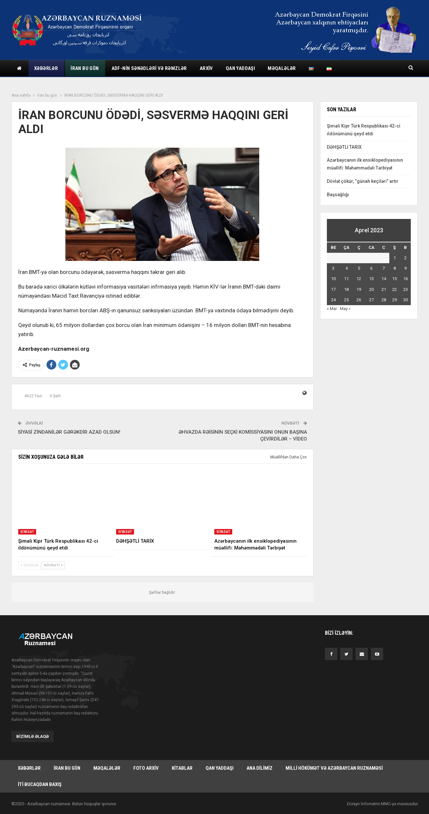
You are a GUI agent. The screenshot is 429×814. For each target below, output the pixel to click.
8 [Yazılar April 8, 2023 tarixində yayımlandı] (395, 268)
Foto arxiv (146, 768)
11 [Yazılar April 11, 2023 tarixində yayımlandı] (346, 278)
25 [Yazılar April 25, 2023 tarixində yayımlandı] (346, 299)
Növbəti (53, 565)
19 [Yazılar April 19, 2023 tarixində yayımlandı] (358, 289)
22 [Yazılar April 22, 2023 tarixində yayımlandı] (394, 289)
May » (345, 308)
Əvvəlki (29, 565)
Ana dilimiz (260, 768)
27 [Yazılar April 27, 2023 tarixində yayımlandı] (371, 299)
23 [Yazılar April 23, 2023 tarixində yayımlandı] (405, 289)
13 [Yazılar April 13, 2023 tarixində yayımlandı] (371, 278)
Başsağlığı (338, 194)
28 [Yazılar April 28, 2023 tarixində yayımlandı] (384, 299)
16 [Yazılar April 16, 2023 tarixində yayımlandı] (405, 278)
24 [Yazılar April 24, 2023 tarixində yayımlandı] (333, 299)
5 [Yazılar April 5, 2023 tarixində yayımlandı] (359, 268)
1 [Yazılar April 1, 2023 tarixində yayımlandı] (395, 257)
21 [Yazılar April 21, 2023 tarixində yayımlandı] (384, 289)
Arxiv (206, 68)
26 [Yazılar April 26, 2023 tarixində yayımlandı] (358, 299)
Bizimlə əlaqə (32, 736)
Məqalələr (282, 68)
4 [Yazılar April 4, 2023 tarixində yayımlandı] (346, 268)
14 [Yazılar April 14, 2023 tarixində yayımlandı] (384, 278)
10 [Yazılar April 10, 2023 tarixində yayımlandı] (333, 278)
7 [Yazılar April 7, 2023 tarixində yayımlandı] (383, 268)
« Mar (332, 308)
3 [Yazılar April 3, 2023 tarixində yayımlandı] (333, 268)
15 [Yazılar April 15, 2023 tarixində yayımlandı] (394, 278)
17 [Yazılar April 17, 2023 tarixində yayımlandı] (333, 289)
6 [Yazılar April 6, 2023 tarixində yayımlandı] (371, 268)
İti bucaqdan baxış (39, 784)
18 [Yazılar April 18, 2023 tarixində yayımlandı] (346, 289)
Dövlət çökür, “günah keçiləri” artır (362, 181)
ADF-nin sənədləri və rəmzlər (149, 68)
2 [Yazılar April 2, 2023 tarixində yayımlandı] (405, 257)
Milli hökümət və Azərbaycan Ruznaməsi (334, 768)
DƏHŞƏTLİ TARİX (344, 147)
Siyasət (27, 532)
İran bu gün (85, 68)
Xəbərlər (46, 68)
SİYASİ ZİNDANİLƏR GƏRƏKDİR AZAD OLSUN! (69, 432)
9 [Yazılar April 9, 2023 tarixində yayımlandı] (405, 268)
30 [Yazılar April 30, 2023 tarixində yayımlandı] (405, 299)
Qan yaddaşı (240, 68)
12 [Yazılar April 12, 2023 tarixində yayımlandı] (358, 278)
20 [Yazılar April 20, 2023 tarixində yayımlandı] (371, 289)
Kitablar (182, 768)
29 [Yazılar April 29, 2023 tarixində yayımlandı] (394, 299)
